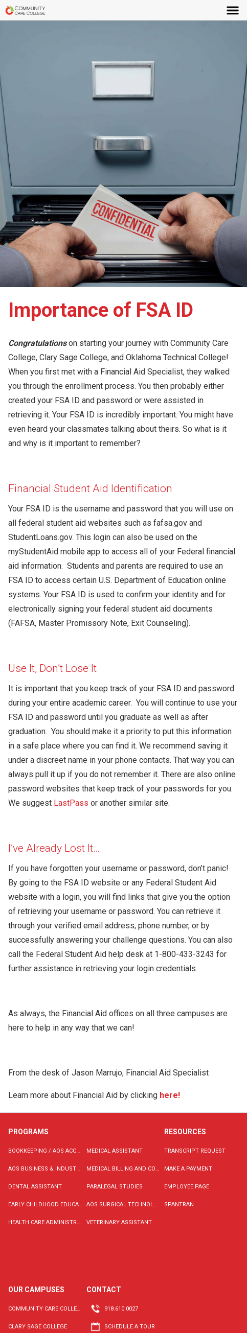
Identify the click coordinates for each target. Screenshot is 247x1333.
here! (171, 1095)
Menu (232, 10)
